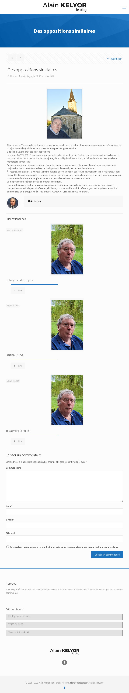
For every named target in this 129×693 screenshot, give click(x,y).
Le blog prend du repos (19, 280)
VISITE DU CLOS (14, 355)
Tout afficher (113, 58)
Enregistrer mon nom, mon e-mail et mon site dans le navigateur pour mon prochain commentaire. (64, 547)
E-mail (10, 519)
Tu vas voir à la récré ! (18, 430)
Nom (9, 506)
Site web (10, 533)
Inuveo (100, 682)
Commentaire (13, 467)
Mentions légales (78, 682)
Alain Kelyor (27, 76)
